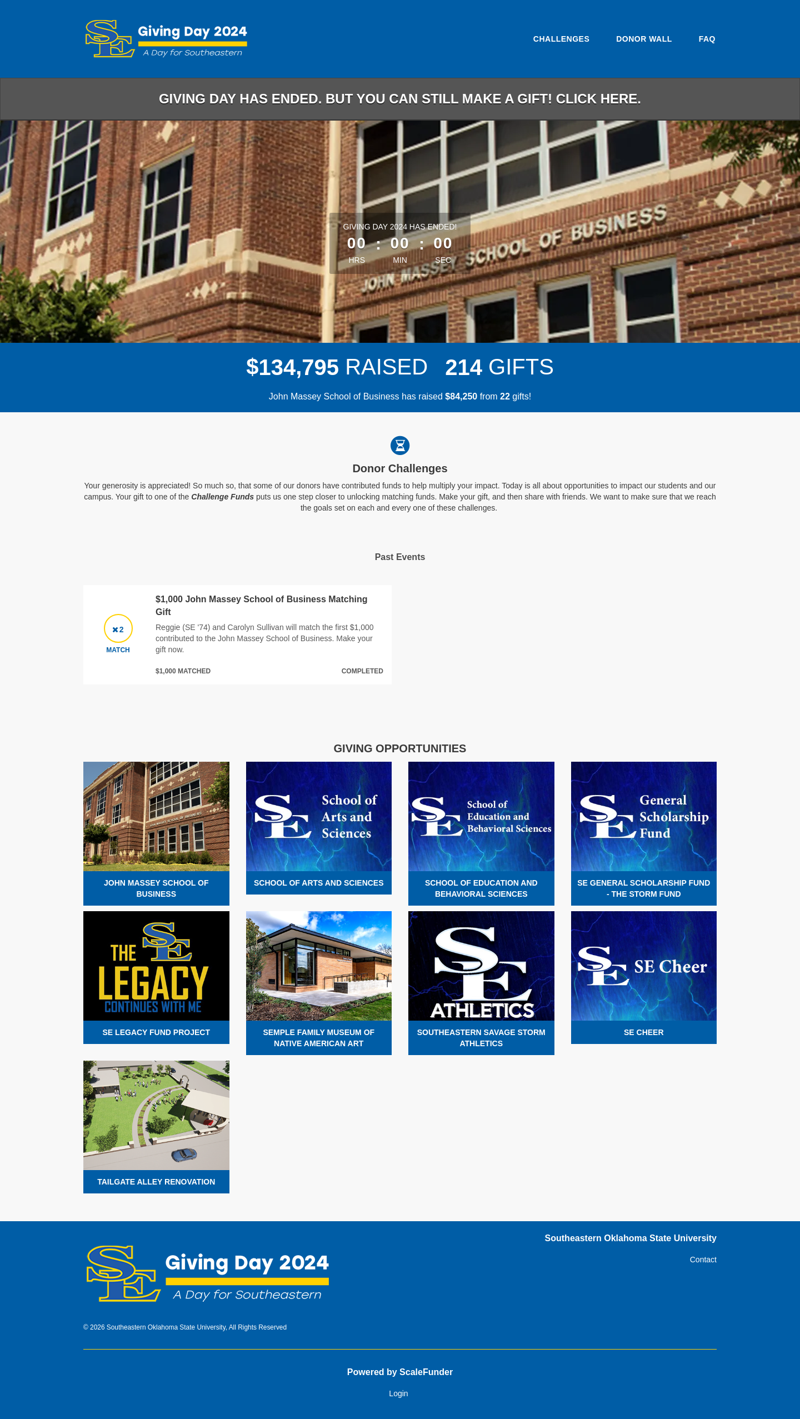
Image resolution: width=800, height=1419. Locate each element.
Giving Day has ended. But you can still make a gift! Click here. (400, 98)
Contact (703, 1259)
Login (398, 1393)
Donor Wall (644, 38)
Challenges (561, 38)
